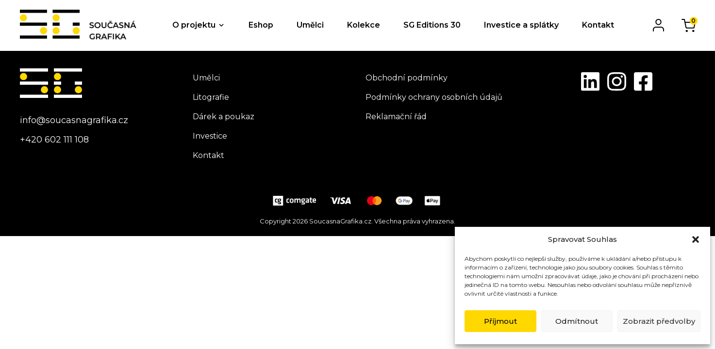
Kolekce (363, 25)
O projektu (194, 25)
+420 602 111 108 (54, 139)
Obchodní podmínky (407, 77)
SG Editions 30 (432, 25)
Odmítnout (576, 321)
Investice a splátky (521, 25)
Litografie (211, 97)
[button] (695, 239)
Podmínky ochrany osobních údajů (434, 97)
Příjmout (500, 321)
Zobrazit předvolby (659, 321)
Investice (210, 136)
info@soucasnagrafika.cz (74, 120)
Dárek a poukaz (223, 116)
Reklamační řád (396, 116)
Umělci (310, 25)
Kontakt (598, 25)
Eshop (261, 25)
